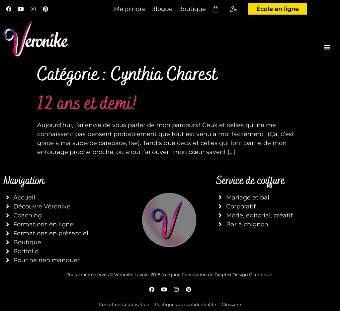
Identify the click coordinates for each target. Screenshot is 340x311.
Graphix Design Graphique (243, 274)
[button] (327, 46)
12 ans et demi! (87, 103)
